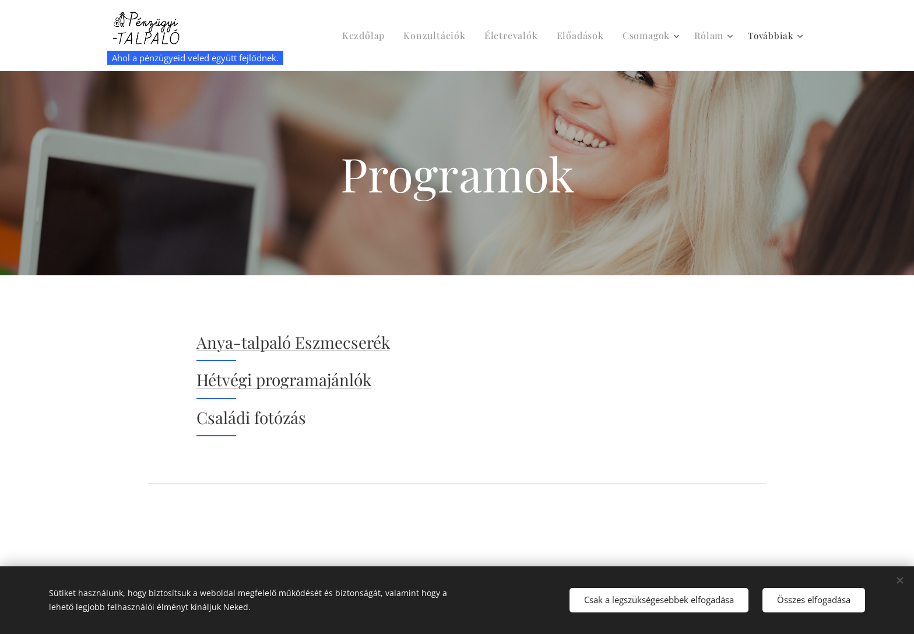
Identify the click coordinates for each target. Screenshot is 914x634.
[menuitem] (384, 35)
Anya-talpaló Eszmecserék (293, 342)
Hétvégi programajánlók (283, 379)
